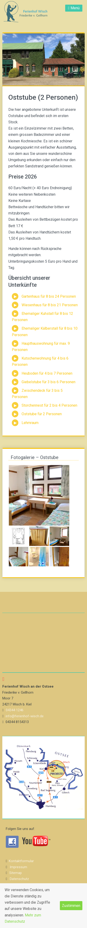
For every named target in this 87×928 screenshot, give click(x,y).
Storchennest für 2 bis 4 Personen (49, 405)
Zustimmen (71, 905)
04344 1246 (14, 710)
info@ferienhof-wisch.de (25, 716)
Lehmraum (30, 423)
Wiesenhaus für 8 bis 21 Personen (50, 305)
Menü (75, 8)
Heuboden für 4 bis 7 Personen (47, 373)
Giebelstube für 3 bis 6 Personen (48, 382)
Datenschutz (19, 879)
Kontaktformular (21, 861)
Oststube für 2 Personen (42, 414)
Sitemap (15, 873)
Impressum (18, 867)
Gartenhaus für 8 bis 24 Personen (49, 296)
